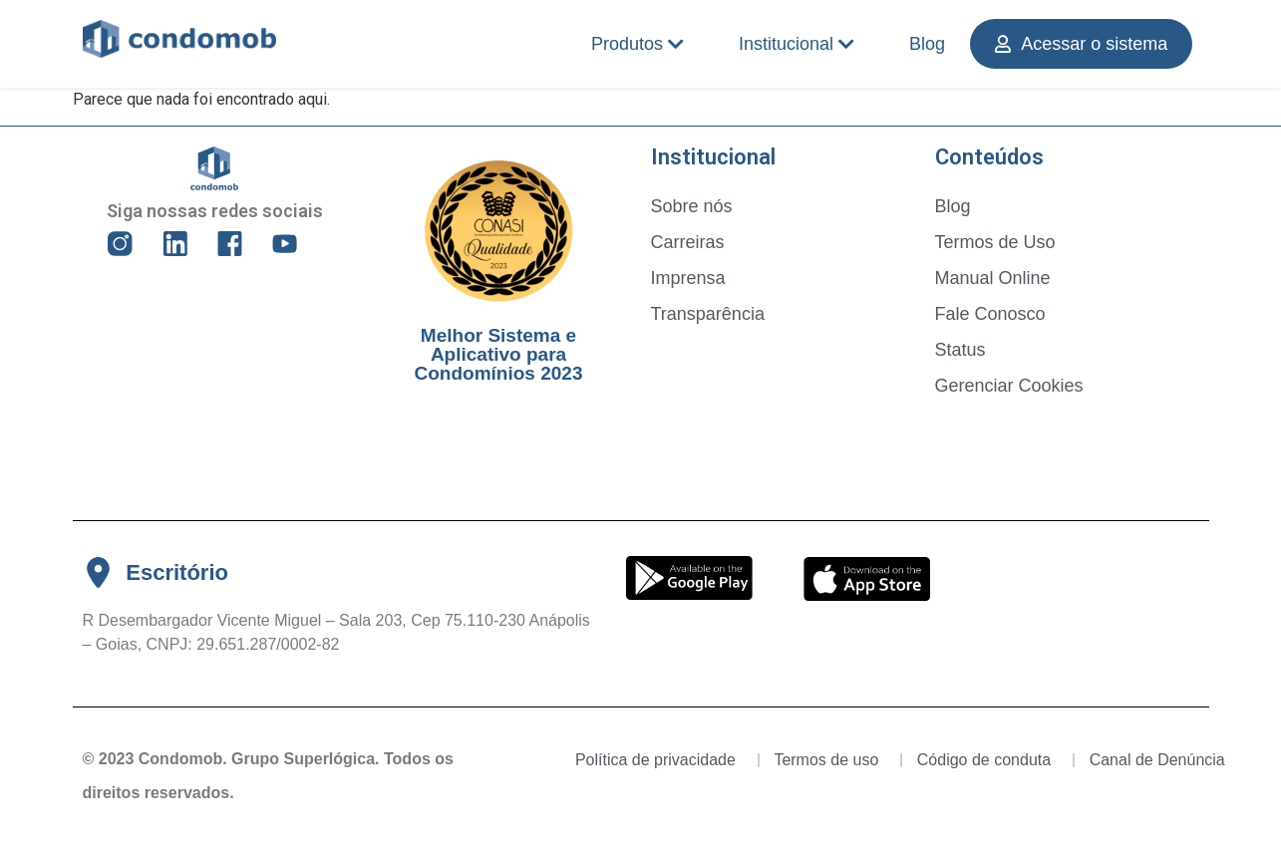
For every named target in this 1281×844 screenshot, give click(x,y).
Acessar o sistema (1081, 44)
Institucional (796, 44)
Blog (927, 44)
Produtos (637, 44)
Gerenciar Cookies (1009, 386)
